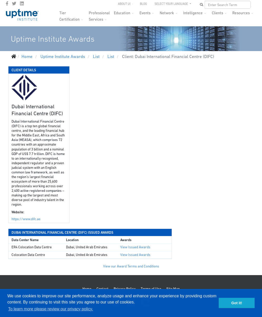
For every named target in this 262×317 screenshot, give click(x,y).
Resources (241, 13)
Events (144, 13)
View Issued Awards (135, 247)
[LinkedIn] (22, 3)
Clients (217, 13)
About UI (124, 4)
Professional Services (99, 14)
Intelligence (193, 13)
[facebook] (7, 3)
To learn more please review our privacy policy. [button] (50, 309)
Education (122, 13)
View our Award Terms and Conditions (131, 266)
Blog (143, 4)
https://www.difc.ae (26, 219)
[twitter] (14, 3)
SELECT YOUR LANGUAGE (172, 4)
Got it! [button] (236, 303)
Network (167, 13)
